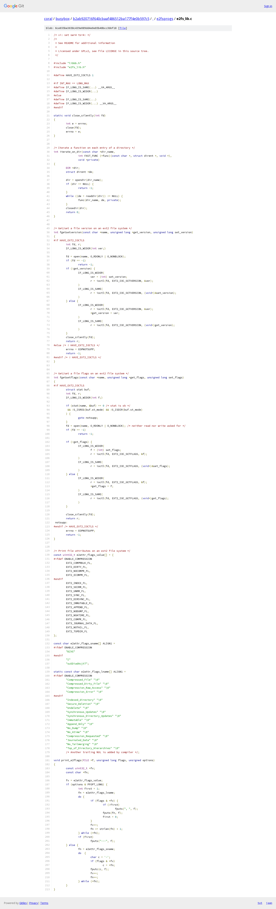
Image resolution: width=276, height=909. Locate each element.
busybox (63, 18)
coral (48, 18)
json (269, 903)
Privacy (33, 903)
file (123, 28)
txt (260, 903)
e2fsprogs (165, 18)
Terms (44, 903)
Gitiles (23, 903)
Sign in (268, 6)
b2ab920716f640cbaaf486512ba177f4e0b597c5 (111, 18)
